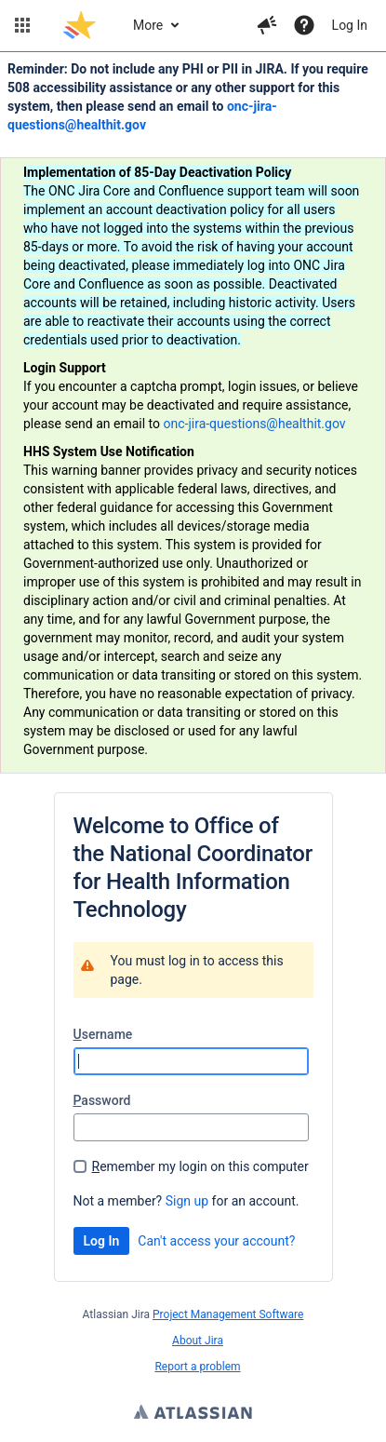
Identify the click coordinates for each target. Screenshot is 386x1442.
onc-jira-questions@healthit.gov (255, 423)
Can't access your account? (216, 1240)
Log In (349, 25)
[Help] (304, 25)
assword (102, 1100)
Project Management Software (228, 1314)
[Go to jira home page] (79, 25)
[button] (22, 25)
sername (103, 1034)
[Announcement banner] (193, 413)
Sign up (187, 1200)
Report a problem (197, 1366)
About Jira (197, 1340)
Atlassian (193, 1414)
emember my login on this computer (200, 1166)
